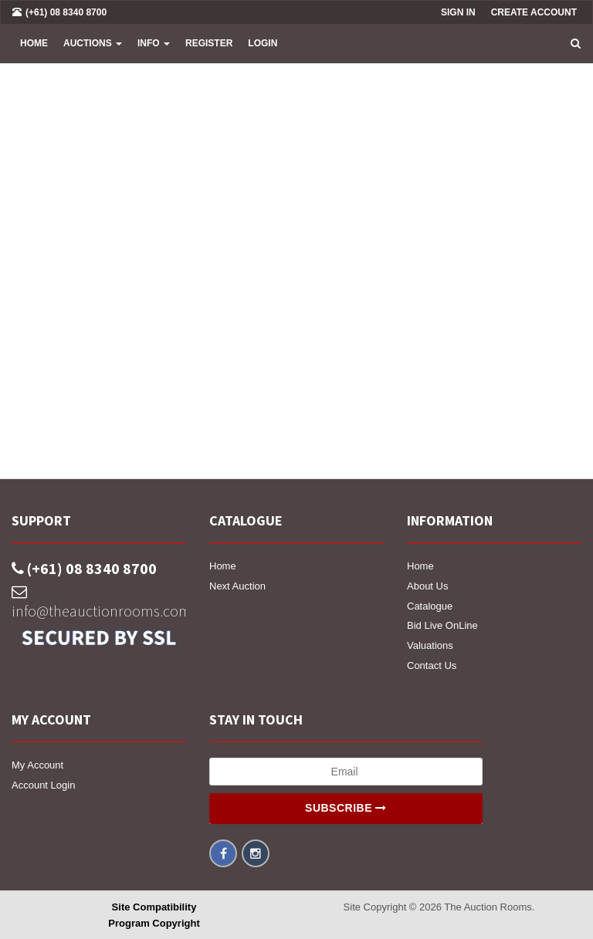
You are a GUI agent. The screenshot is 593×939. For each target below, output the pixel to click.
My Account (37, 765)
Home (34, 43)
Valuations (430, 645)
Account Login (43, 785)
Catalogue (429, 606)
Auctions (92, 43)
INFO (153, 43)
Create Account (534, 12)
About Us (427, 586)
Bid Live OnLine (442, 625)
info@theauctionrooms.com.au (99, 602)
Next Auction (237, 586)
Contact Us (431, 665)
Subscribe (346, 808)
